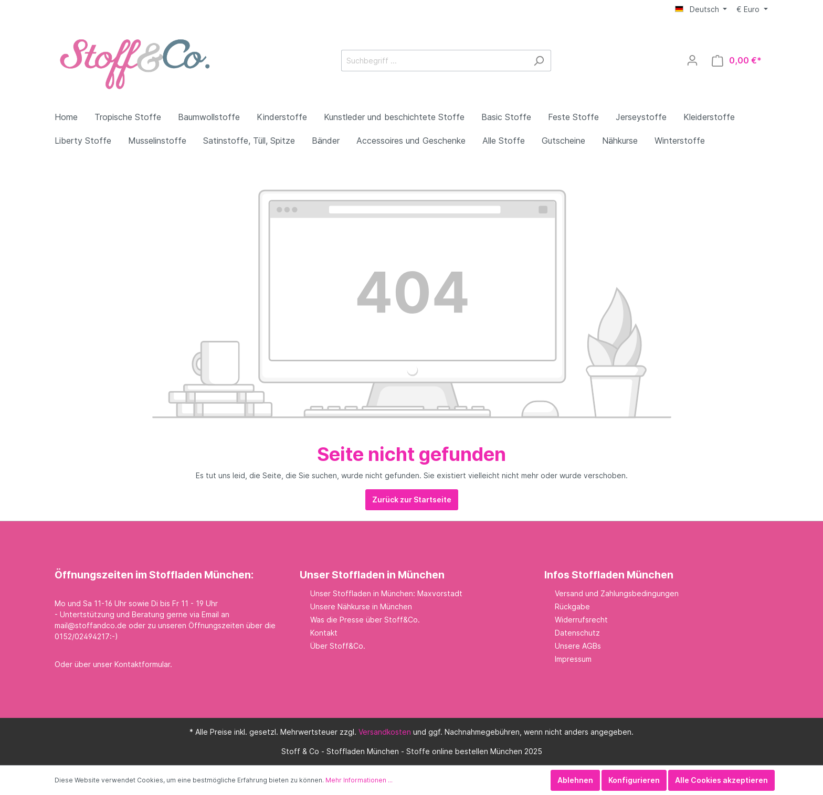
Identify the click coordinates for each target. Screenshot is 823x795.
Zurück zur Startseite (411, 499)
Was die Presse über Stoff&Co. (365, 619)
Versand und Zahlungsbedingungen (617, 593)
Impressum (573, 658)
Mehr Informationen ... (359, 780)
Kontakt (323, 632)
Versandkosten (384, 731)
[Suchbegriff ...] (434, 60)
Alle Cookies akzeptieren (721, 780)
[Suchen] (538, 60)
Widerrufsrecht (581, 619)
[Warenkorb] (736, 60)
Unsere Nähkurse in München (361, 606)
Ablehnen (575, 780)
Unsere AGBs (578, 645)
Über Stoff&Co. (337, 645)
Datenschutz (577, 632)
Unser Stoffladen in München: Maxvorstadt (386, 593)
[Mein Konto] (692, 60)
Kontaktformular (142, 664)
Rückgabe (572, 606)
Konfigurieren (634, 780)
